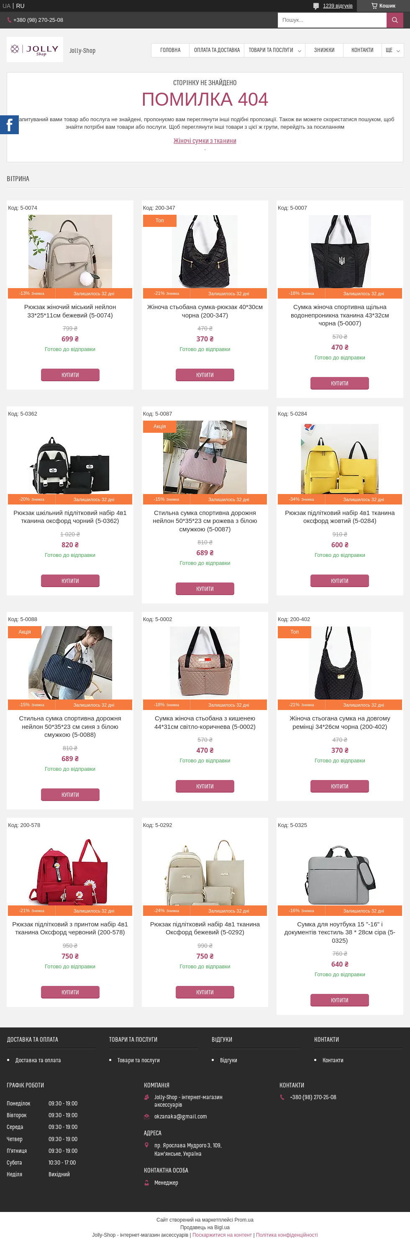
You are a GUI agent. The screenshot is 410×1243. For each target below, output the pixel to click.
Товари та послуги (271, 50)
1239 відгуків (338, 6)
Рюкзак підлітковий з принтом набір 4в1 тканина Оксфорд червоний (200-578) (70, 928)
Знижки (324, 50)
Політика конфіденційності (287, 1235)
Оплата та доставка (217, 50)
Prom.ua (244, 1220)
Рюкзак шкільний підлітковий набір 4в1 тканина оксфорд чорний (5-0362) (69, 517)
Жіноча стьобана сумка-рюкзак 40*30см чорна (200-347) (205, 311)
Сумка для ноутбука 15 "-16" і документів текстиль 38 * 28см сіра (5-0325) (339, 932)
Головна (170, 50)
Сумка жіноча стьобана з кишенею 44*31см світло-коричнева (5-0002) (205, 722)
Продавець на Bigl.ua (205, 1227)
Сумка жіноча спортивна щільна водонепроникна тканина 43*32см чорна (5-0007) (340, 315)
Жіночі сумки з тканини (205, 141)
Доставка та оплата (38, 1060)
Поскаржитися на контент (222, 1235)
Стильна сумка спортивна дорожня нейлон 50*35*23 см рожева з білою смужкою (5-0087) (205, 521)
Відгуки (228, 1060)
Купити (70, 375)
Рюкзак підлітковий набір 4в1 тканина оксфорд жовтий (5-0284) (340, 517)
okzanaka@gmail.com (180, 1116)
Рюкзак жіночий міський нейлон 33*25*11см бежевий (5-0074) (70, 311)
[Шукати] (395, 20)
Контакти (362, 50)
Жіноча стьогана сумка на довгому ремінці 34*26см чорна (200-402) (340, 722)
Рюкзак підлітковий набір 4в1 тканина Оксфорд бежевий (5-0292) (205, 928)
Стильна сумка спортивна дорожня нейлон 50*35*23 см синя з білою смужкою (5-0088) (70, 726)
